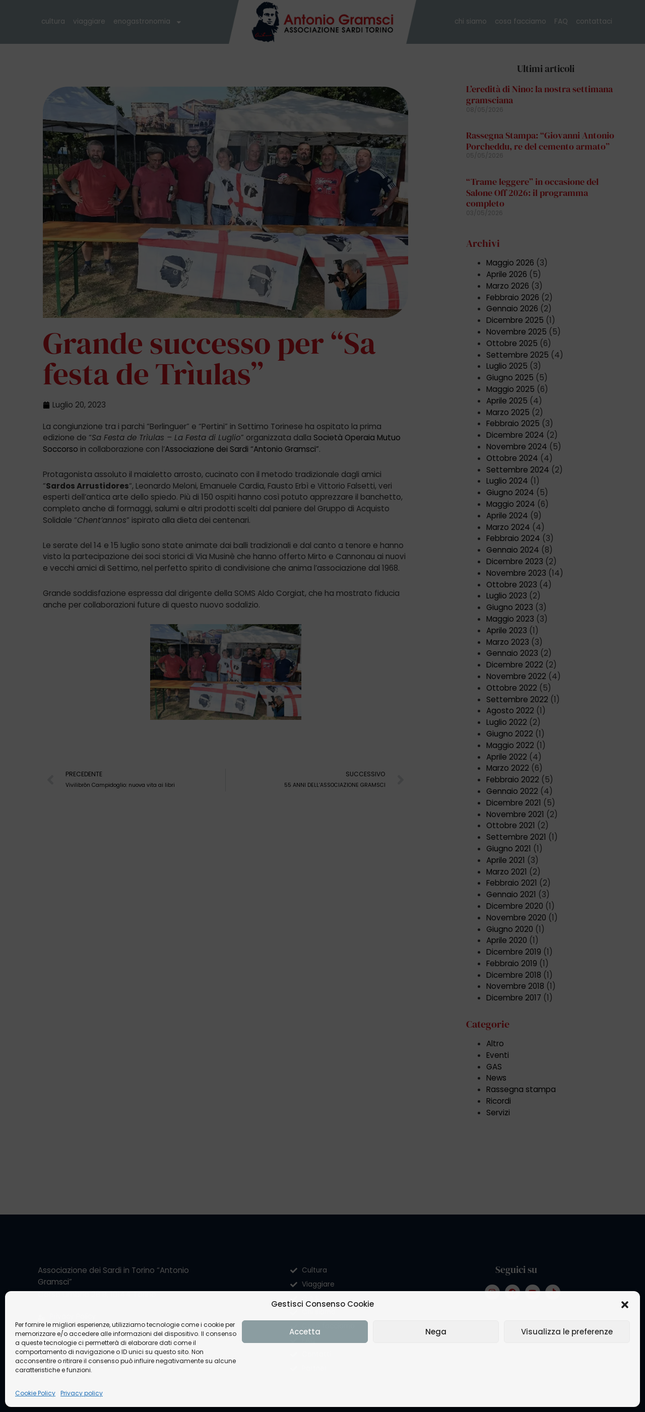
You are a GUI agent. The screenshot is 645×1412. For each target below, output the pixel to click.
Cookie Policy (35, 1393)
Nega (435, 1331)
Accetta (304, 1331)
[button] (625, 1305)
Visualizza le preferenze (567, 1331)
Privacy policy (81, 1393)
